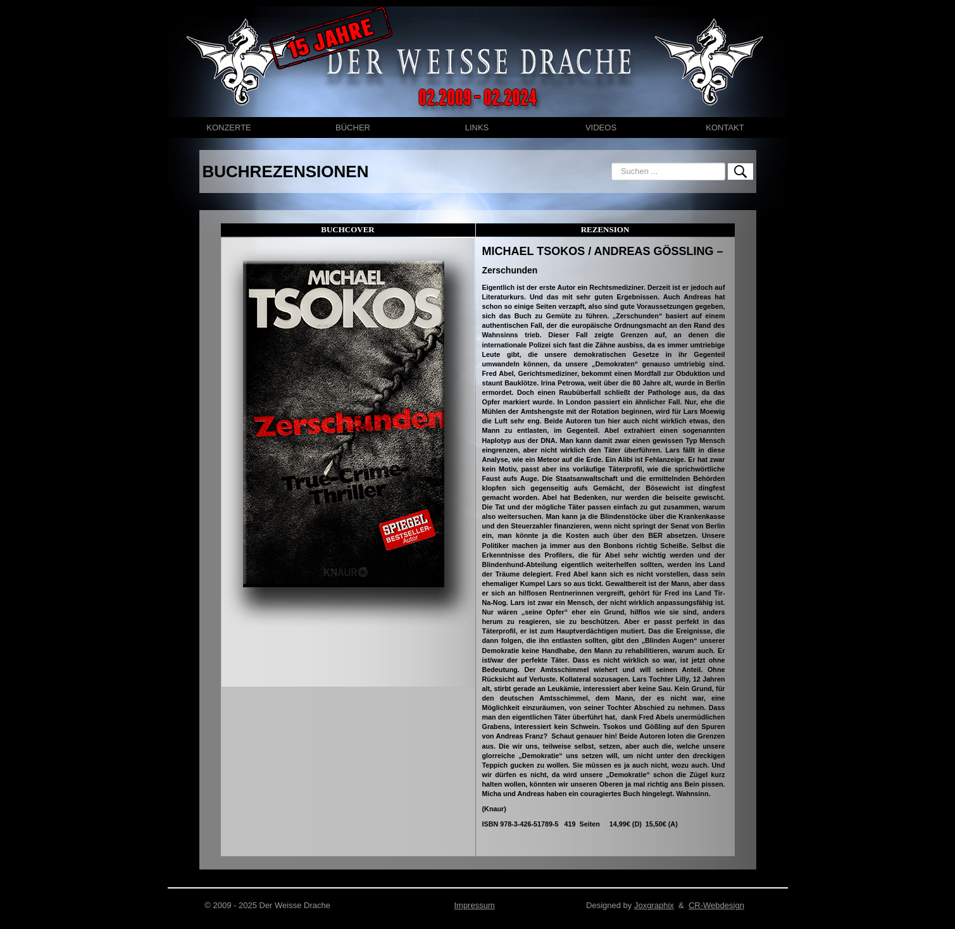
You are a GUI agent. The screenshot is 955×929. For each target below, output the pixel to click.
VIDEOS (600, 127)
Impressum (474, 905)
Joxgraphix (654, 905)
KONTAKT (725, 127)
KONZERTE (228, 127)
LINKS (477, 127)
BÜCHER (352, 127)
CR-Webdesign (716, 905)
